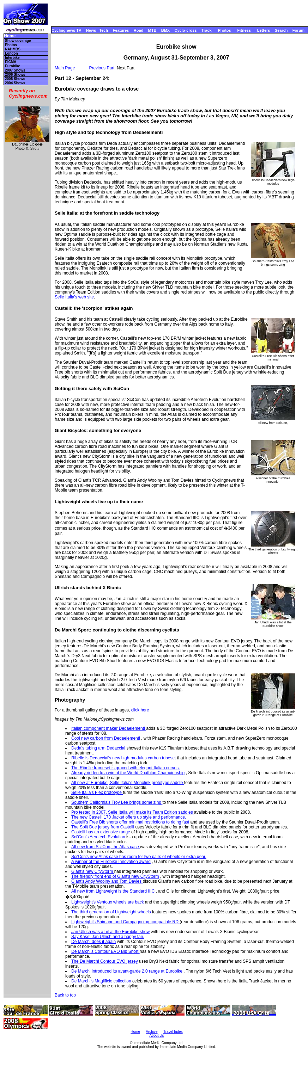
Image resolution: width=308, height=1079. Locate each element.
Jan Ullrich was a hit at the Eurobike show (110, 931)
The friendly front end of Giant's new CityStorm (115, 876)
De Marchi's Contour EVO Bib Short (105, 951)
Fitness (244, 30)
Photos (224, 30)
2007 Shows (15, 70)
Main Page (65, 68)
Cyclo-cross (186, 30)
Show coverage (18, 41)
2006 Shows (15, 74)
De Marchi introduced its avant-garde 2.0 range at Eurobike (126, 971)
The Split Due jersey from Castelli (103, 827)
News (91, 30)
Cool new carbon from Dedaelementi (105, 738)
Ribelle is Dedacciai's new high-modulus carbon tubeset (124, 758)
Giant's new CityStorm (92, 871)
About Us (156, 1035)
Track (206, 30)
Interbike (12, 58)
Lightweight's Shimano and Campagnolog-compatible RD (125, 921)
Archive (151, 1032)
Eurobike (12, 66)
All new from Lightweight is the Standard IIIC (113, 891)
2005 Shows (15, 79)
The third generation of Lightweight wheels (111, 912)
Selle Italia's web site (74, 297)
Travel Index (173, 1032)
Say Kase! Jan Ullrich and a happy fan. (107, 936)
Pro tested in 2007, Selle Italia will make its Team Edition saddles (132, 812)
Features (121, 30)
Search (281, 30)
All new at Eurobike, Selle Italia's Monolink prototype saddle (127, 782)
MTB (152, 30)
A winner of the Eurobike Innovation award (111, 861)
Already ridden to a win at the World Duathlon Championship (128, 772)
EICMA (10, 62)
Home (10, 36)
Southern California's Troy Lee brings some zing (116, 802)
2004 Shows (15, 83)
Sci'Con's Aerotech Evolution (98, 836)
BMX (165, 30)
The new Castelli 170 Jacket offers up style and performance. (128, 817)
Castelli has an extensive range (101, 832)
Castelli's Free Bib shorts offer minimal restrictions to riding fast (130, 822)
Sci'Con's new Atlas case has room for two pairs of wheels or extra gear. (138, 856)
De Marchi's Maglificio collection (101, 981)
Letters (263, 30)
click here (140, 710)
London (11, 53)
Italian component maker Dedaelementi (108, 728)
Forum (298, 30)
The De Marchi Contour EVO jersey (104, 961)
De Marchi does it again (93, 941)
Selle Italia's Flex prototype (97, 792)
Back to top (65, 995)
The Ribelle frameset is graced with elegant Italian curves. (125, 767)
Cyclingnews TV (66, 30)
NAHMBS (12, 49)
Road (139, 30)
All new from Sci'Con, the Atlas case (105, 846)
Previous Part (101, 68)
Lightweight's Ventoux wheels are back (108, 902)
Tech (103, 30)
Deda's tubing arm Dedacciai (98, 748)
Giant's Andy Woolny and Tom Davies (107, 881)
